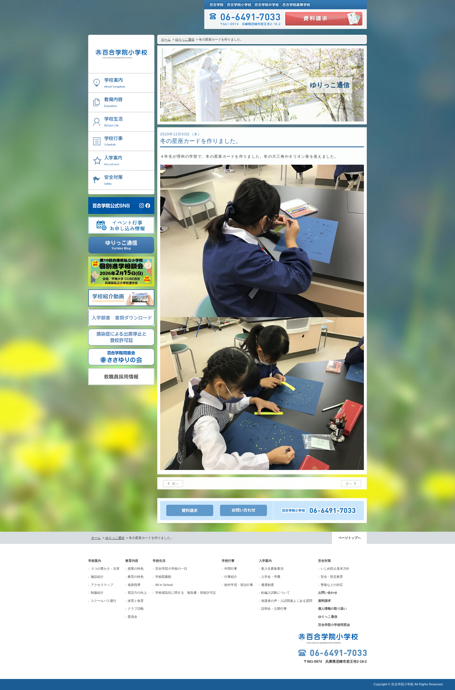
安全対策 (324, 560)
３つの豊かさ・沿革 (105, 568)
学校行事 (228, 560)
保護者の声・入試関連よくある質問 (286, 600)
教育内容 (131, 560)
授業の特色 (136, 568)
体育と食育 (136, 600)
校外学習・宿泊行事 (238, 584)
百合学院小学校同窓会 (334, 625)
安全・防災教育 (332, 576)
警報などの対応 (332, 584)
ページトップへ (349, 538)
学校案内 (94, 560)
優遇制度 (267, 584)
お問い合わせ (327, 592)
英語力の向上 (137, 592)
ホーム (166, 39)
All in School (164, 584)
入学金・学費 (270, 576)
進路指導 (134, 584)
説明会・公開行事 (274, 608)
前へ (175, 483)
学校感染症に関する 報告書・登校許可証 (185, 592)
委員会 (132, 616)
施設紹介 (97, 576)
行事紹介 (230, 576)
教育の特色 (136, 576)
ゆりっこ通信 (184, 39)
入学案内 (265, 560)
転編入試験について (275, 592)
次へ (349, 483)
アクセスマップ (102, 584)
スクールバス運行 (103, 600)
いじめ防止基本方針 (335, 568)
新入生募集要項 (272, 568)
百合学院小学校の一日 (171, 568)
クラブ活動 (136, 608)
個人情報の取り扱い (332, 608)
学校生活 (159, 560)
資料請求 (324, 600)
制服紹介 (97, 592)
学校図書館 (163, 576)
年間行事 (230, 568)
